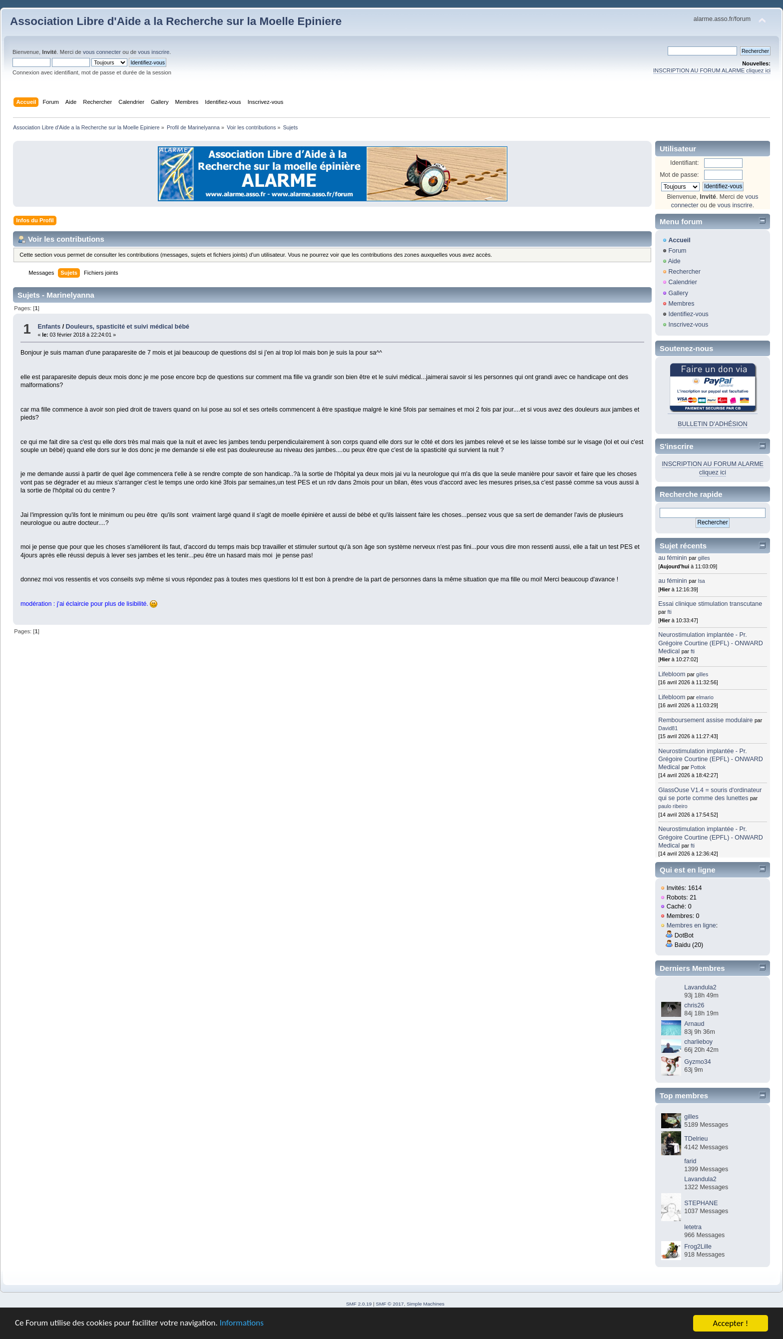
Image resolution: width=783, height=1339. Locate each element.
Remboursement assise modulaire (705, 720)
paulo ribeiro (672, 806)
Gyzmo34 (697, 1061)
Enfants (48, 326)
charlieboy (698, 1041)
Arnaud (694, 1023)
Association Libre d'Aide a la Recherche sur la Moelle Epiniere (176, 21)
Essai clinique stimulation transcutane (710, 603)
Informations (242, 1324)
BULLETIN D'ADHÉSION (713, 424)
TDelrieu (696, 1138)
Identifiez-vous (688, 314)
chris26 (694, 1005)
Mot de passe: (679, 174)
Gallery (678, 293)
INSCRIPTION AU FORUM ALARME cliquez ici (712, 70)
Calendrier (682, 282)
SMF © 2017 (390, 1304)
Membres (681, 303)
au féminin (672, 557)
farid (690, 1161)
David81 (668, 728)
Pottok (698, 767)
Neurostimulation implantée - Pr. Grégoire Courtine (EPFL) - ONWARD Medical (710, 642)
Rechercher (684, 271)
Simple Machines (425, 1304)
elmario (705, 697)
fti (670, 612)
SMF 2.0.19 (359, 1304)
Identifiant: (684, 162)
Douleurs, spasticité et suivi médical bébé (127, 326)
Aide (674, 261)
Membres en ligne (691, 925)
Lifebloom (671, 674)
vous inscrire (153, 52)
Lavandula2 (700, 987)
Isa (701, 581)
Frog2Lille (698, 1246)
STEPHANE (701, 1203)
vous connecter (102, 52)
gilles (704, 558)
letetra (693, 1227)
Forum (677, 250)
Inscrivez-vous (688, 324)
